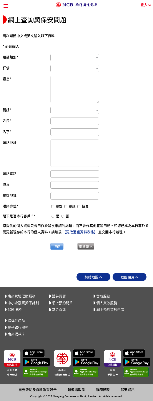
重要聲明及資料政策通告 (37, 320)
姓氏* (7, 120)
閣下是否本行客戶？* (19, 215)
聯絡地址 (10, 142)
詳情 (6, 67)
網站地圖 (93, 277)
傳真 (6, 184)
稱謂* (7, 109)
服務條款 (103, 320)
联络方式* (10, 206)
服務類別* (10, 57)
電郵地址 (10, 195)
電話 (70, 206)
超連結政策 (76, 320)
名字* (7, 131)
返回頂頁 (129, 277)
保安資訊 (128, 320)
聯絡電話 (10, 173)
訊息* (7, 78)
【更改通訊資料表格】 (80, 231)
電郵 (57, 206)
